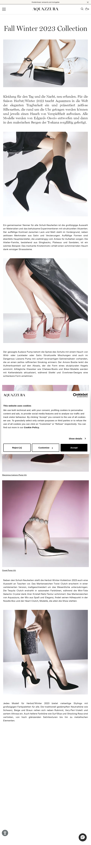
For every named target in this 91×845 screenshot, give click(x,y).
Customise (45, 447)
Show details (75, 438)
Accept (74, 447)
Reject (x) (17, 447)
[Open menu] (4, 9)
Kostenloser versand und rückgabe (45, 2)
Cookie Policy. (31, 427)
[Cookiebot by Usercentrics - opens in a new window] (75, 395)
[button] (87, 2)
